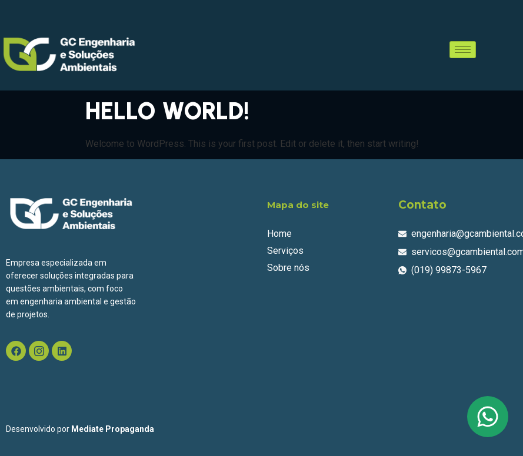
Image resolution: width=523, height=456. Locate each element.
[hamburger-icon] (462, 49)
